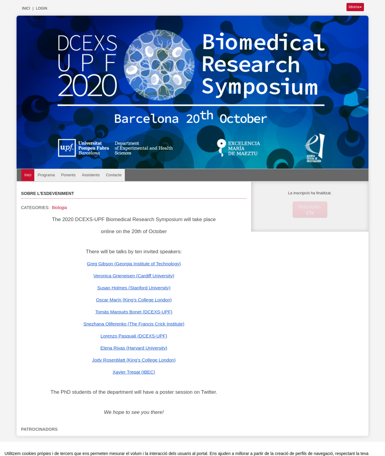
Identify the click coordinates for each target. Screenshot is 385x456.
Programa (46, 175)
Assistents (91, 175)
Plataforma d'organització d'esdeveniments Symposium (195, 445)
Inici (26, 8)
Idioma (355, 7)
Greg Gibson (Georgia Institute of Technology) (134, 263)
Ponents (68, 175)
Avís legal (127, 445)
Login (41, 8)
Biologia (59, 207)
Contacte (114, 175)
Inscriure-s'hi (309, 210)
